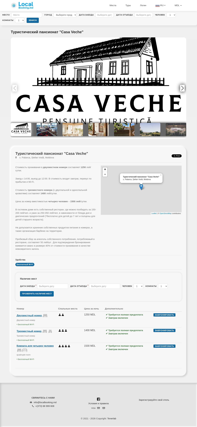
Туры (128, 5)
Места (113, 5)
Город (48, 15)
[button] (182, 88)
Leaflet (154, 213)
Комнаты (7, 20)
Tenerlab (111, 418)
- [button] (105, 174)
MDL (178, 5)
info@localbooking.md (45, 402)
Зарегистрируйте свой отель (154, 400)
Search (33, 20)
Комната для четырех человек (35, 346)
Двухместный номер (29, 315)
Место (6, 15)
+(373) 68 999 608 (44, 406)
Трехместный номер (29, 331)
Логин (143, 5)
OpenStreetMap (166, 213)
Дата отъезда (124, 15)
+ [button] (105, 169)
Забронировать (164, 315)
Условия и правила (98, 403)
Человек (160, 15)
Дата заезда (86, 15)
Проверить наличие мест (37, 294)
